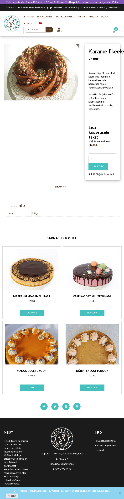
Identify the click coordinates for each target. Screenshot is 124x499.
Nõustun (12, 496)
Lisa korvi (98, 166)
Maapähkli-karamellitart (31, 296)
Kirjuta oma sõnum (99, 143)
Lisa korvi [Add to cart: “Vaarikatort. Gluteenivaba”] (92, 313)
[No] (120, 492)
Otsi (51, 29)
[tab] (60, 188)
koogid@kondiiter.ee (52, 7)
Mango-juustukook (31, 370)
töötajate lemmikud (103, 174)
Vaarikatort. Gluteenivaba (92, 296)
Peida (115, 2)
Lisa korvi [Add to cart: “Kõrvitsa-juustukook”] (92, 387)
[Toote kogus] (92, 159)
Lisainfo (60, 186)
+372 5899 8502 (23, 7)
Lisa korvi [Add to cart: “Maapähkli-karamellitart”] (32, 313)
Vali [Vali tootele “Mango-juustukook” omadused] (32, 387)
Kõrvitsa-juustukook (92, 370)
